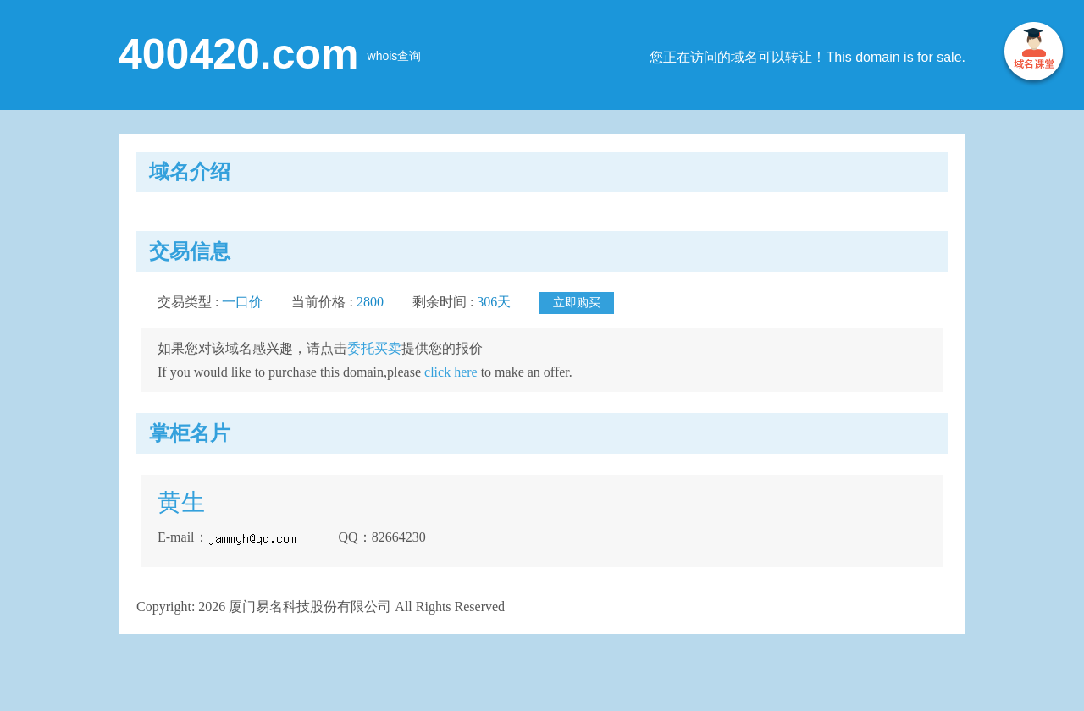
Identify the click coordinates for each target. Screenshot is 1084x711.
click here (451, 372)
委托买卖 (374, 348)
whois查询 (395, 56)
